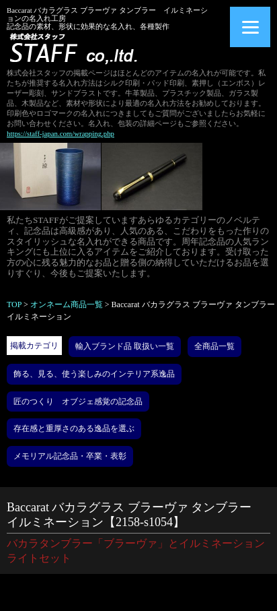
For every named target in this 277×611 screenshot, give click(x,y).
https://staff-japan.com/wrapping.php (60, 133)
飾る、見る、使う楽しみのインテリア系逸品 (94, 374)
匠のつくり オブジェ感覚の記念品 (78, 401)
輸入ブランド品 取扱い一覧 (124, 346)
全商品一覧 (214, 346)
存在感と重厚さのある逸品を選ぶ (73, 428)
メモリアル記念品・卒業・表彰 (69, 456)
